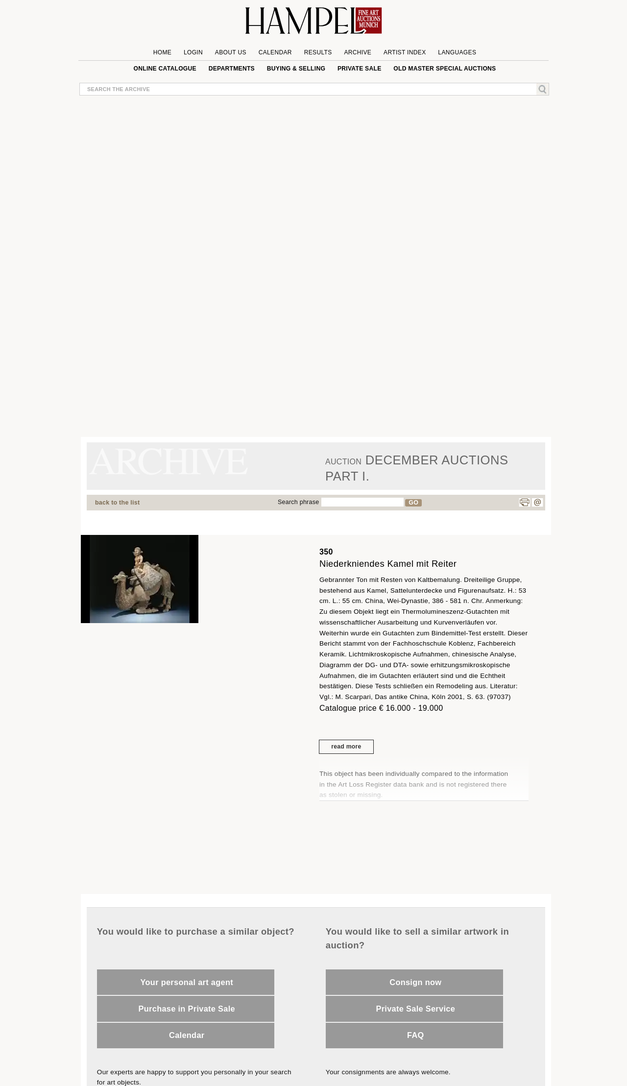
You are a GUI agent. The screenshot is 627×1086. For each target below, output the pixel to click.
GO (413, 502)
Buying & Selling (296, 68)
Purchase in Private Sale (187, 1008)
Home (162, 52)
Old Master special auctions (444, 68)
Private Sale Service (415, 1008)
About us (230, 52)
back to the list (117, 502)
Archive (357, 52)
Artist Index (405, 52)
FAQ (415, 1035)
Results (318, 52)
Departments (232, 68)
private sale (360, 68)
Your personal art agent (187, 982)
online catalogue (165, 68)
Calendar (275, 52)
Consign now (415, 982)
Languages (457, 52)
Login (193, 52)
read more (346, 746)
